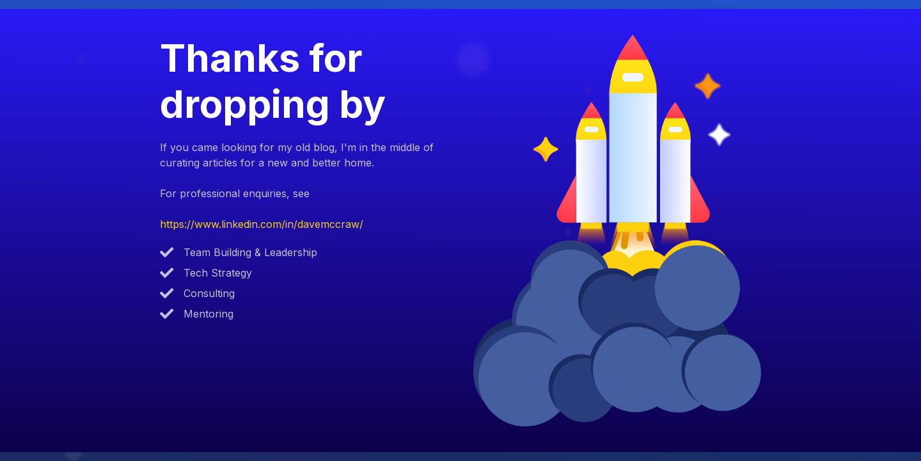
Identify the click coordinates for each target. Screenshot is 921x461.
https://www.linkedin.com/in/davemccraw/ (261, 224)
